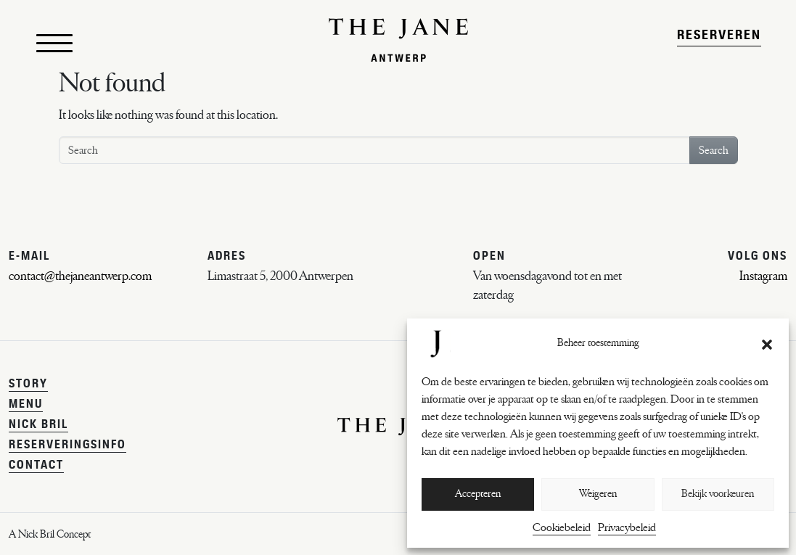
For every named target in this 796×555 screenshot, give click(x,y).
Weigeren (598, 493)
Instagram (763, 276)
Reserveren (719, 44)
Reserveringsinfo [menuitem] (67, 445)
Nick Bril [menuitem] (38, 425)
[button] (767, 344)
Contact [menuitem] (36, 466)
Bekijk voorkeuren (717, 493)
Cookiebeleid (562, 527)
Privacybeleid (627, 527)
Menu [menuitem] (26, 405)
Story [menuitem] (28, 384)
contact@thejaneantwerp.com (80, 276)
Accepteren (478, 493)
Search (714, 167)
